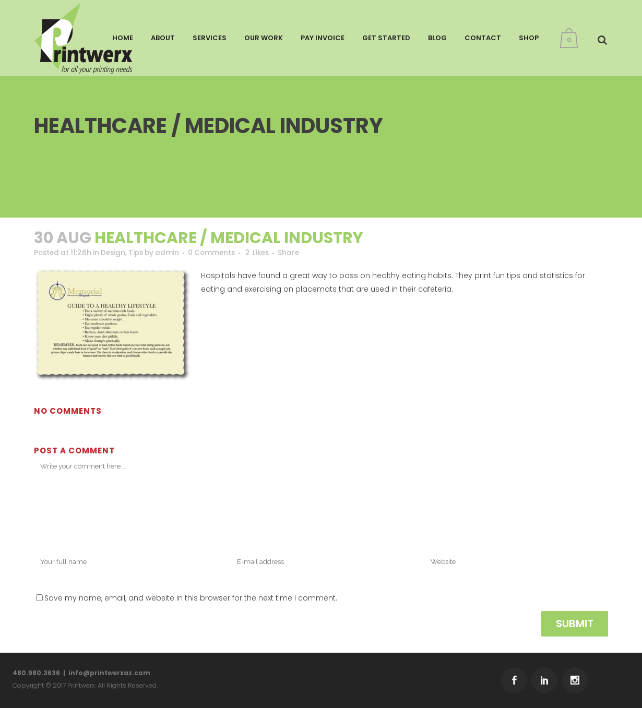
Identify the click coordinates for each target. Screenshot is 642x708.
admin (175, 253)
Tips (141, 253)
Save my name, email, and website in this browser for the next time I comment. (190, 598)
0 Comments (220, 253)
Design (117, 253)
